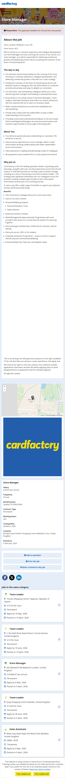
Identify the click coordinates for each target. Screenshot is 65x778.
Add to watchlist (32, 555)
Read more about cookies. (40, 769)
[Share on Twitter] (12, 577)
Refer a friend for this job (32, 567)
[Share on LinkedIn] (19, 577)
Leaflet (42, 415)
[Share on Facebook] (5, 577)
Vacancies (6, 13)
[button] (32, 398)
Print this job (32, 561)
